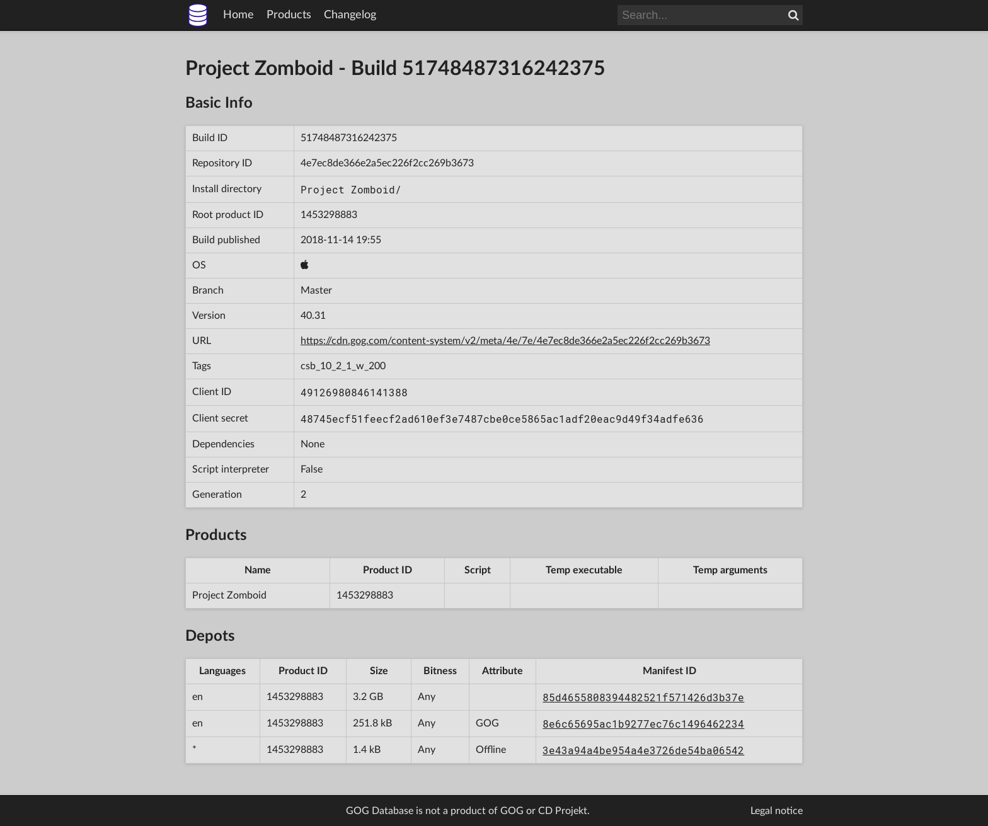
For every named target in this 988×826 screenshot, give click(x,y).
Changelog (350, 15)
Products (289, 15)
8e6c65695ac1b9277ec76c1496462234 (643, 723)
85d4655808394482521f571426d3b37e (643, 697)
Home (238, 15)
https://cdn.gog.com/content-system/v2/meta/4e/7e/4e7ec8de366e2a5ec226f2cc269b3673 (505, 341)
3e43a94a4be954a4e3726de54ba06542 (643, 750)
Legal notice (776, 811)
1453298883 (329, 215)
